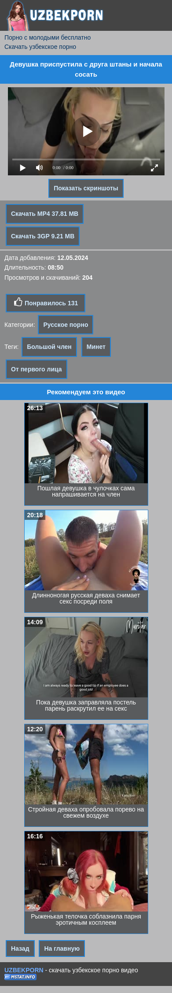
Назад (20, 948)
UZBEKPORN (24, 970)
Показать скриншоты (86, 188)
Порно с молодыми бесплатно (47, 37)
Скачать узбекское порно (40, 46)
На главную (62, 948)
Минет (96, 346)
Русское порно (65, 324)
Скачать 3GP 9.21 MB (42, 236)
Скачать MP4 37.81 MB (44, 213)
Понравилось (45, 302)
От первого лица (36, 369)
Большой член (49, 346)
